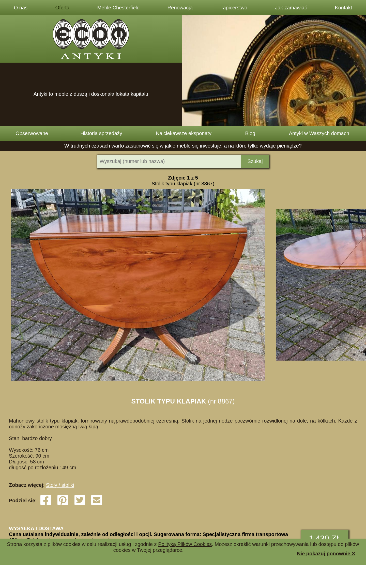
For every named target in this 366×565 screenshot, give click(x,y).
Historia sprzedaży (101, 133)
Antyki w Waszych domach (319, 133)
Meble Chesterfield (118, 7)
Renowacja (180, 7)
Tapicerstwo (233, 7)
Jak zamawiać (291, 7)
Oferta (62, 7)
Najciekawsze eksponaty (183, 133)
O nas (20, 7)
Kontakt (343, 7)
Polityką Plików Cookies (185, 544)
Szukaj (255, 161)
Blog (250, 133)
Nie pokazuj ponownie (326, 553)
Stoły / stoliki (60, 485)
